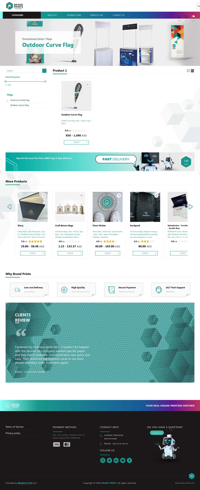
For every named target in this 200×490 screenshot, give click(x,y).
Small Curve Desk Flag (19, 100)
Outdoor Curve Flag (19, 105)
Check (76, 142)
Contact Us (118, 15)
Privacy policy (13, 433)
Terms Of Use (96, 15)
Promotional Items (33, 38)
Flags (49, 38)
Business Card (74, 15)
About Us (52, 15)
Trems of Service (14, 426)
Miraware (190, 483)
